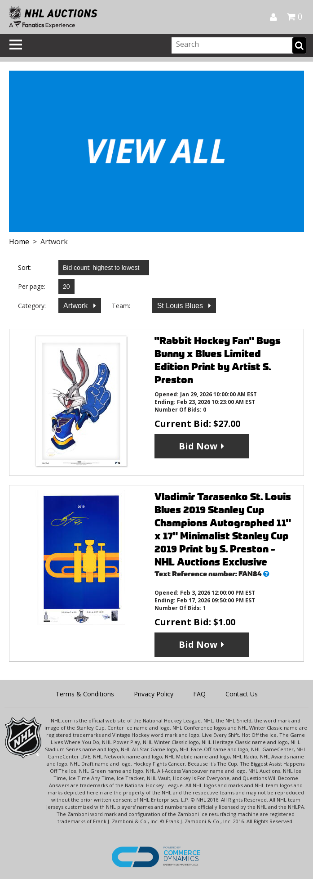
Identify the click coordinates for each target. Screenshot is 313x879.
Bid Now (198, 446)
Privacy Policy (153, 694)
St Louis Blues (181, 305)
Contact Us (241, 694)
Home (19, 242)
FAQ (199, 694)
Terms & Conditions (85, 694)
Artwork (76, 305)
